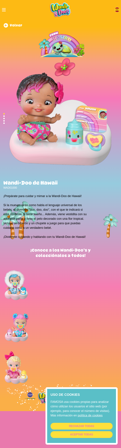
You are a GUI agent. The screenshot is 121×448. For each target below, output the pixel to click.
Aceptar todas (81, 434)
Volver (12, 25)
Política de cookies (90, 415)
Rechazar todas (81, 426)
